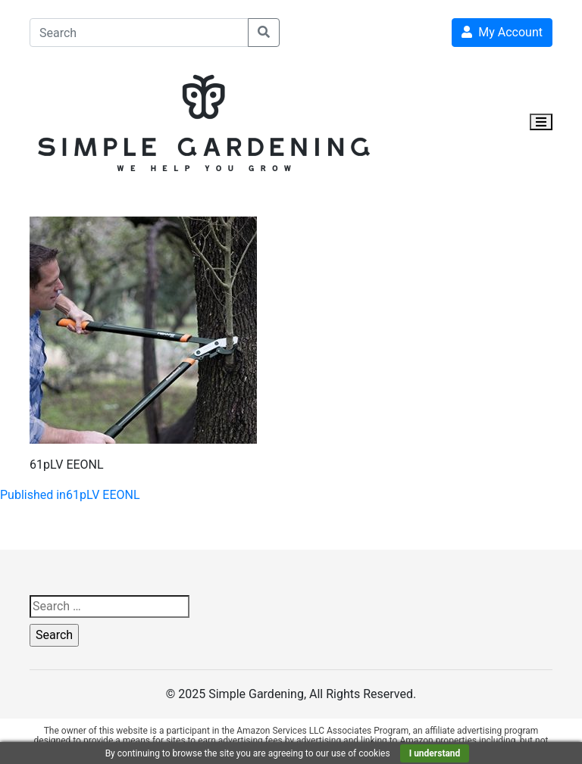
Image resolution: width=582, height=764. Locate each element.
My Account (502, 32)
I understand (435, 753)
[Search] (139, 32)
